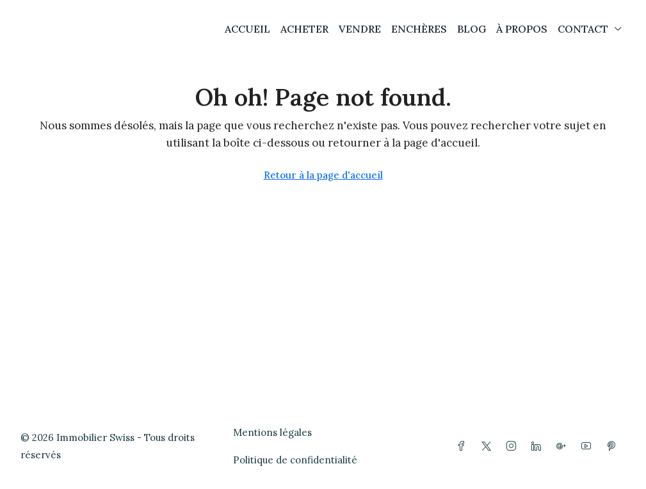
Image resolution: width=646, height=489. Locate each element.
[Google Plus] (563, 446)
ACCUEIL (247, 28)
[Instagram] (513, 446)
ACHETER (304, 28)
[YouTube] (588, 446)
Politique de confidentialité (295, 460)
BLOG (471, 28)
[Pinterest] (613, 446)
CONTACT (583, 28)
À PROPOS (521, 28)
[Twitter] (488, 446)
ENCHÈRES (419, 28)
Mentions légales (272, 432)
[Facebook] (463, 446)
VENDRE (360, 28)
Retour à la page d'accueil (323, 175)
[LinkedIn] (538, 446)
